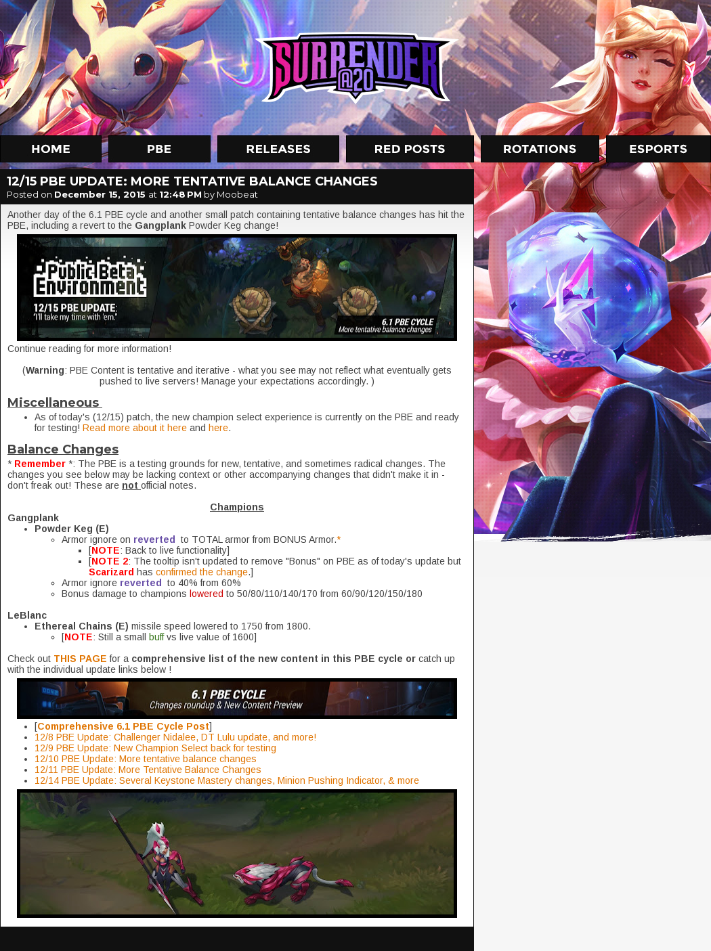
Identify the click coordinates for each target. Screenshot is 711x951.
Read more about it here (135, 427)
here (218, 427)
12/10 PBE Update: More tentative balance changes (146, 758)
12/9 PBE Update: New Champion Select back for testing (155, 748)
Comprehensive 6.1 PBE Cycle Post (123, 726)
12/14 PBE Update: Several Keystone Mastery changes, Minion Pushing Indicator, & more (227, 780)
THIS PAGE (80, 658)
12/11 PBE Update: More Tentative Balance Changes (148, 769)
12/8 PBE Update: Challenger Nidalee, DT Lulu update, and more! (175, 737)
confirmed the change (202, 572)
